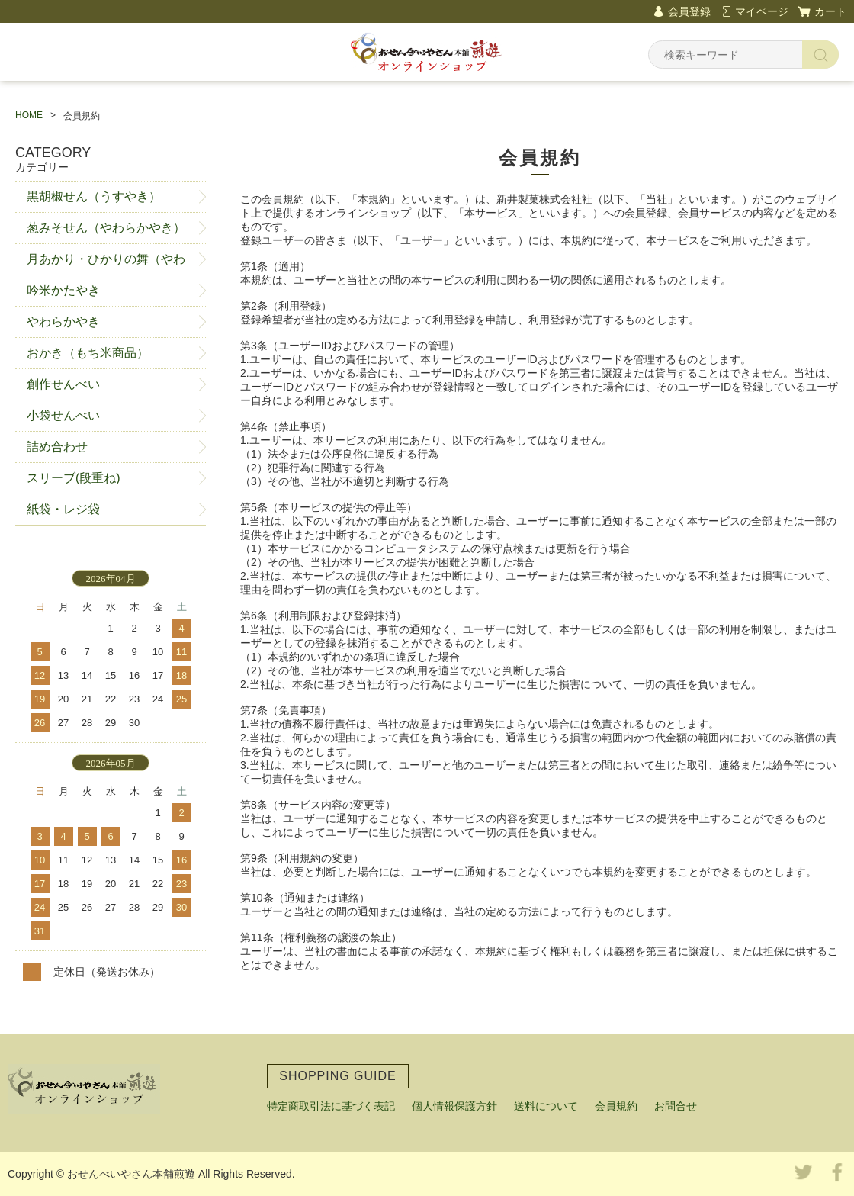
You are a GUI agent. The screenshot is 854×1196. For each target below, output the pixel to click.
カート (830, 11)
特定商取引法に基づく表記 (331, 1106)
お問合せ (675, 1106)
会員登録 (689, 11)
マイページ (761, 11)
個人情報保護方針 (454, 1106)
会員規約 (616, 1106)
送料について (546, 1106)
